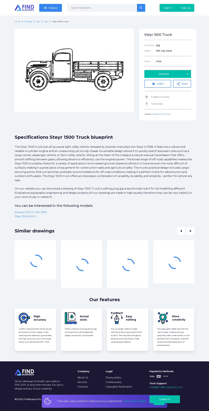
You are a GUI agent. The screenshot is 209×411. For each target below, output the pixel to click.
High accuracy (40, 318)
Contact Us (164, 399)
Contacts (83, 386)
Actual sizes (84, 318)
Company (83, 371)
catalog (28, 21)
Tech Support (158, 383)
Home (17, 21)
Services (82, 382)
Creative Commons (161, 114)
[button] (181, 231)
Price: (147, 61)
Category (50, 8)
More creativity (178, 318)
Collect (158, 84)
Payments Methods (161, 371)
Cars (38, 21)
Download (175, 74)
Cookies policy (114, 382)
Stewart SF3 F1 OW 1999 (30, 212)
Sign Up (186, 7)
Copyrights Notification (119, 386)
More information (135, 401)
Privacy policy (113, 377)
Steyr (46, 21)
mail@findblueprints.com (166, 387)
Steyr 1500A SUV (25, 216)
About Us (83, 377)
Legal (109, 371)
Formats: (149, 45)
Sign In (168, 7)
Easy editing (131, 318)
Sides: (147, 50)
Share (182, 84)
